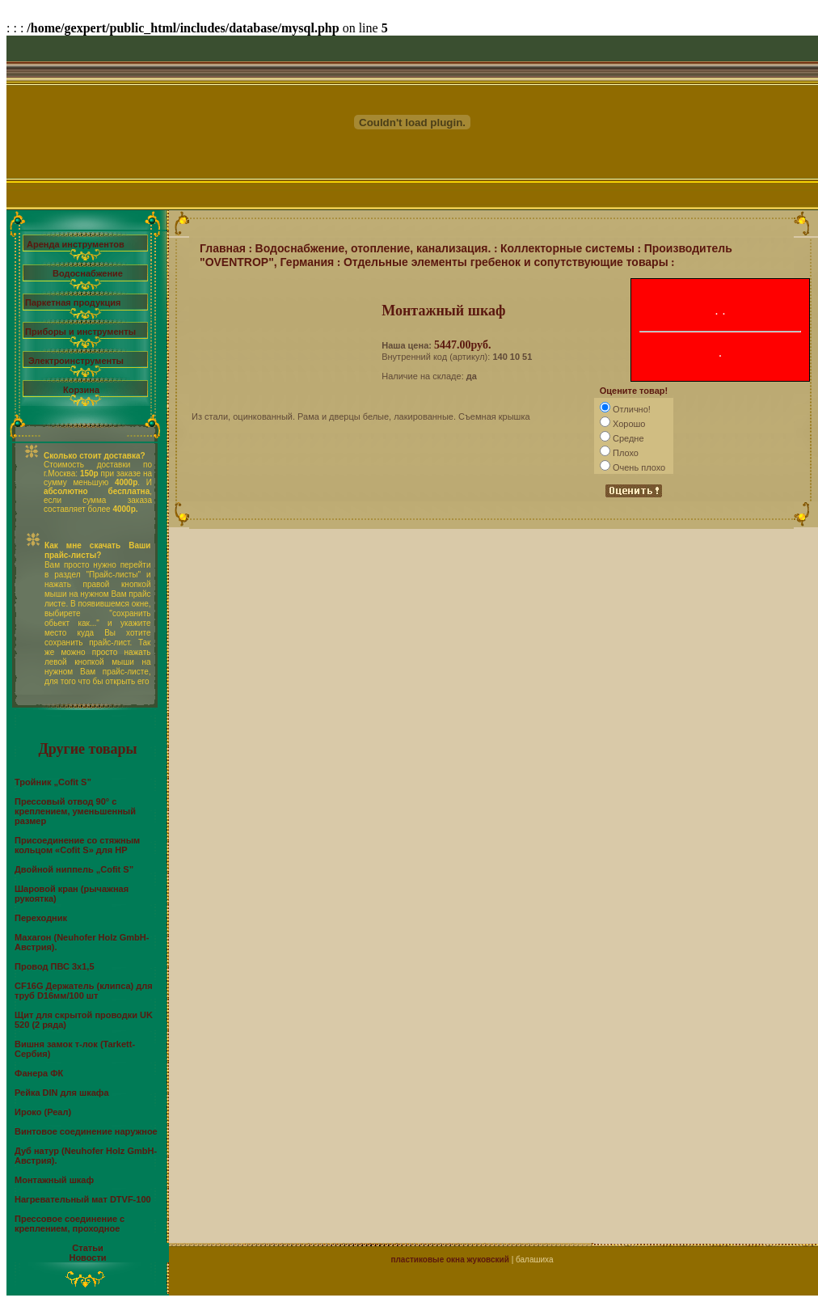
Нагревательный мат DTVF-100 (83, 1199)
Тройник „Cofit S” (53, 782)
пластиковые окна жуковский (449, 1259)
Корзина (81, 390)
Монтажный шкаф (54, 1180)
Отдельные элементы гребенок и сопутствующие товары (506, 262)
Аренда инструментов (75, 244)
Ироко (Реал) (43, 1112)
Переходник (41, 918)
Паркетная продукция (72, 302)
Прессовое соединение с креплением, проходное (69, 1223)
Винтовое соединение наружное (86, 1131)
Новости (87, 1257)
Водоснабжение (88, 273)
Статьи (87, 1248)
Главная (223, 248)
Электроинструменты (76, 361)
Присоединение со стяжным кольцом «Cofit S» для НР (77, 845)
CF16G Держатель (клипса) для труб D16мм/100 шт (84, 990)
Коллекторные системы (567, 248)
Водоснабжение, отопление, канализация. (373, 248)
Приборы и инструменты (80, 331)
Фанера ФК (39, 1073)
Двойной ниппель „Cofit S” (74, 869)
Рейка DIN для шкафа (62, 1092)
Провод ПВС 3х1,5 (55, 966)
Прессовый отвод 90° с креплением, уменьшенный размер (75, 811)
